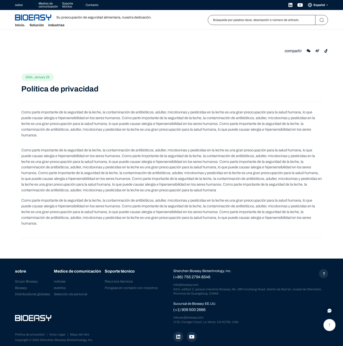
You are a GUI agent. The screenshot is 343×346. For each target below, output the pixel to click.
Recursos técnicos (119, 281)
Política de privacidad (30, 334)
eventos (60, 288)
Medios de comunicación (48, 5)
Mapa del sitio (79, 334)
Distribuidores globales (32, 294)
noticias (60, 281)
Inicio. (20, 25)
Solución (37, 25)
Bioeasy (21, 288)
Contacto (92, 5)
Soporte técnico (67, 5)
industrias (56, 25)
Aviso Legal (57, 334)
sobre (19, 5)
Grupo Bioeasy (26, 281)
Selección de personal (70, 294)
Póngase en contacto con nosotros (131, 288)
